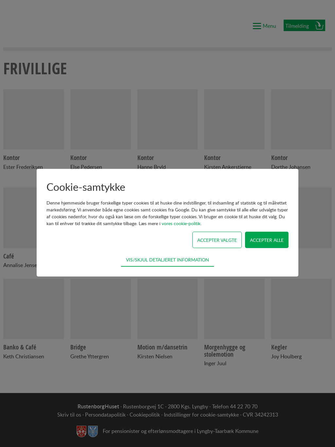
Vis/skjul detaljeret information (167, 259)
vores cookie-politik (181, 223)
